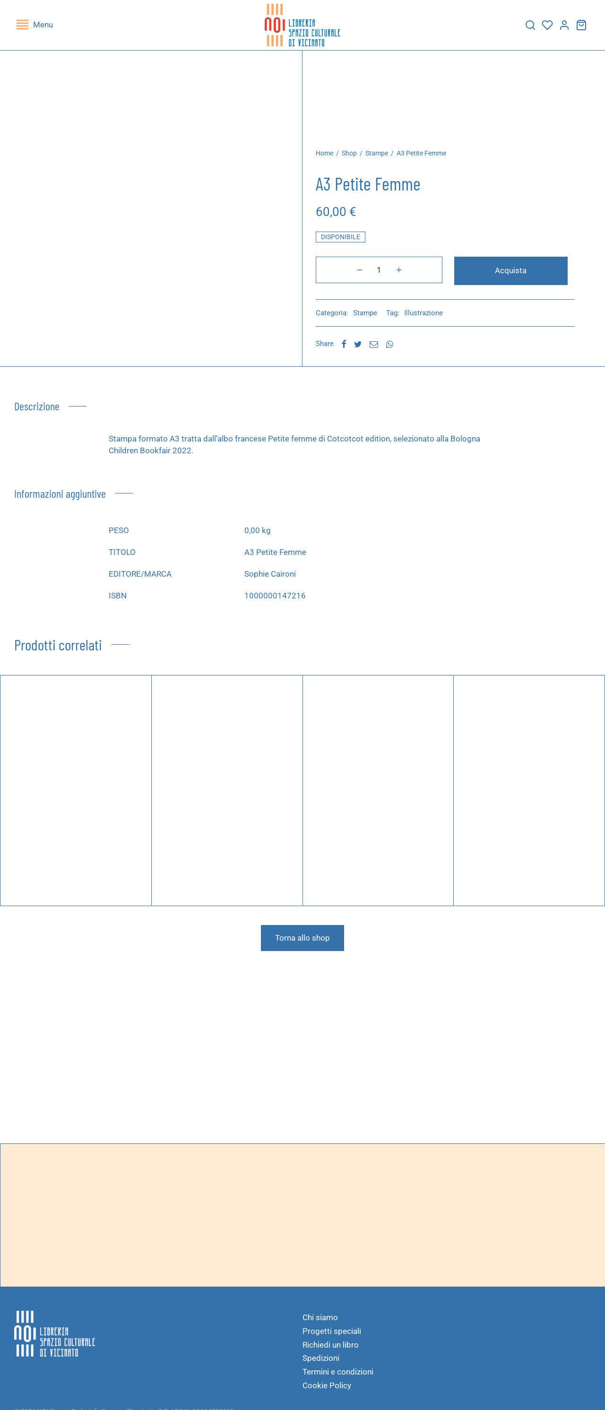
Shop (357, 160)
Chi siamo (320, 1322)
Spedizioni (320, 1363)
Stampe (384, 160)
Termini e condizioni (337, 1377)
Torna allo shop (302, 943)
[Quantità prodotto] (348, 277)
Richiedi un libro (330, 1350)
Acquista (476, 277)
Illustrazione (431, 318)
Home (332, 160)
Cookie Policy (326, 1390)
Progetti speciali (331, 1336)
